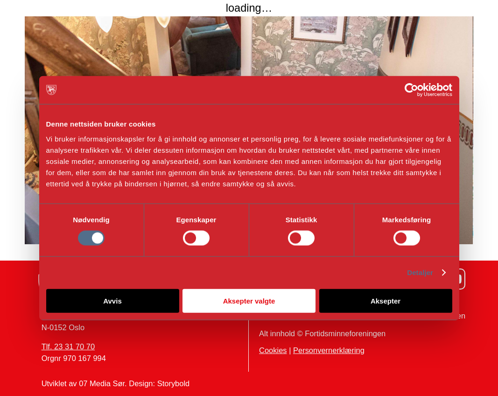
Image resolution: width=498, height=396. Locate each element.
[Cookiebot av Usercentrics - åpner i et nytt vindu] (411, 90)
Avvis (112, 300)
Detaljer (420, 272)
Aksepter (385, 300)
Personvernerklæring (329, 350)
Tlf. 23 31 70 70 (68, 346)
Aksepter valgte (249, 300)
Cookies (273, 350)
